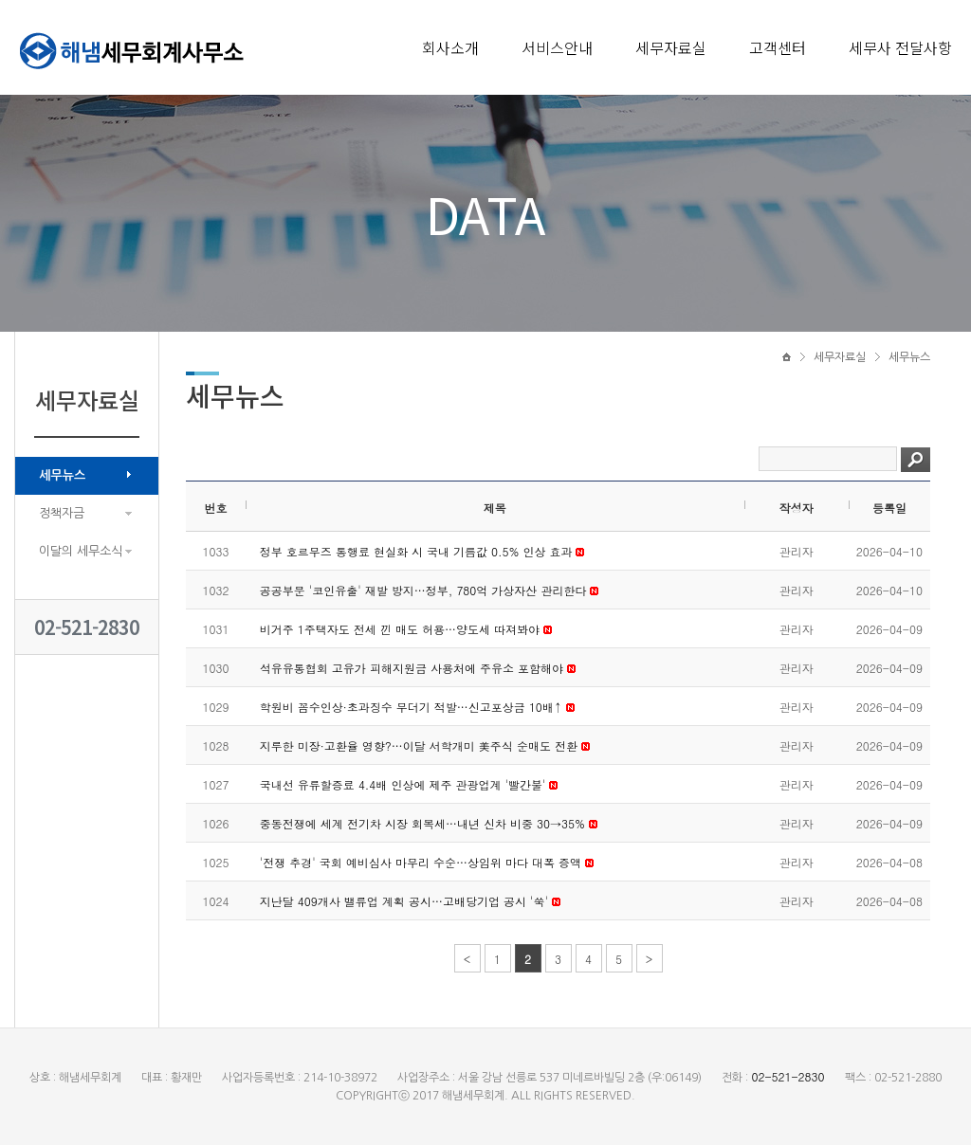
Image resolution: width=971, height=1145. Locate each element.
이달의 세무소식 (80, 551)
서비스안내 (557, 47)
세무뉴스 (62, 475)
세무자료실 (670, 47)
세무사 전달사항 (900, 47)
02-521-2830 (86, 627)
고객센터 (777, 47)
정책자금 (61, 513)
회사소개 (450, 47)
